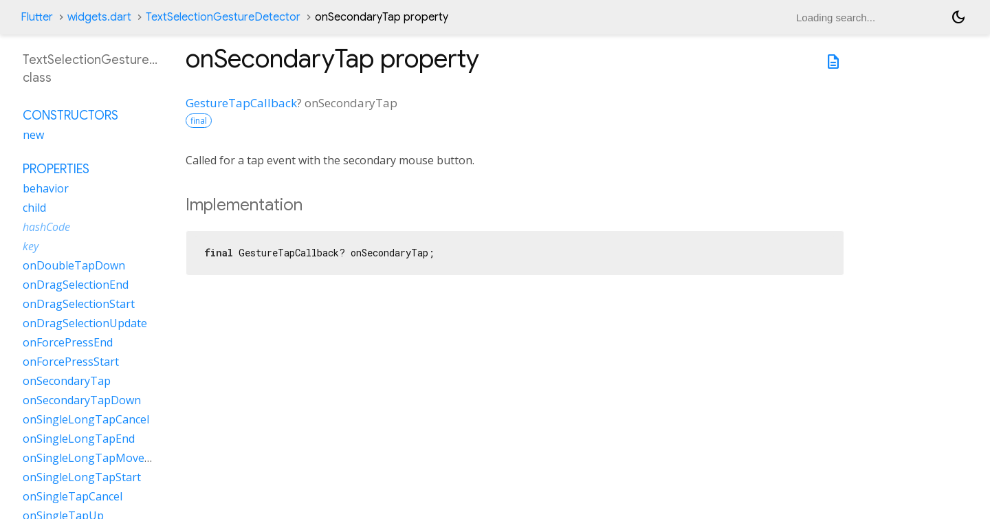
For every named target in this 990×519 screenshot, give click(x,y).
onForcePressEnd (68, 342)
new (33, 134)
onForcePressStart (71, 361)
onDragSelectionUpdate (85, 323)
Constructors (70, 115)
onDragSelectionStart (79, 303)
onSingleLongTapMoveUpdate (102, 457)
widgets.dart (99, 17)
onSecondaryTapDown (82, 400)
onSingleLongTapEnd (79, 438)
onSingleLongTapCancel (86, 419)
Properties (56, 169)
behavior (46, 188)
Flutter (37, 17)
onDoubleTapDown (74, 265)
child (34, 207)
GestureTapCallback (241, 103)
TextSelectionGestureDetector (223, 17)
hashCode (46, 226)
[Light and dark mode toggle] (958, 17)
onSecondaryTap (67, 380)
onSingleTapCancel (72, 496)
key (30, 246)
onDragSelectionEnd (76, 284)
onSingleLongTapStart (82, 477)
